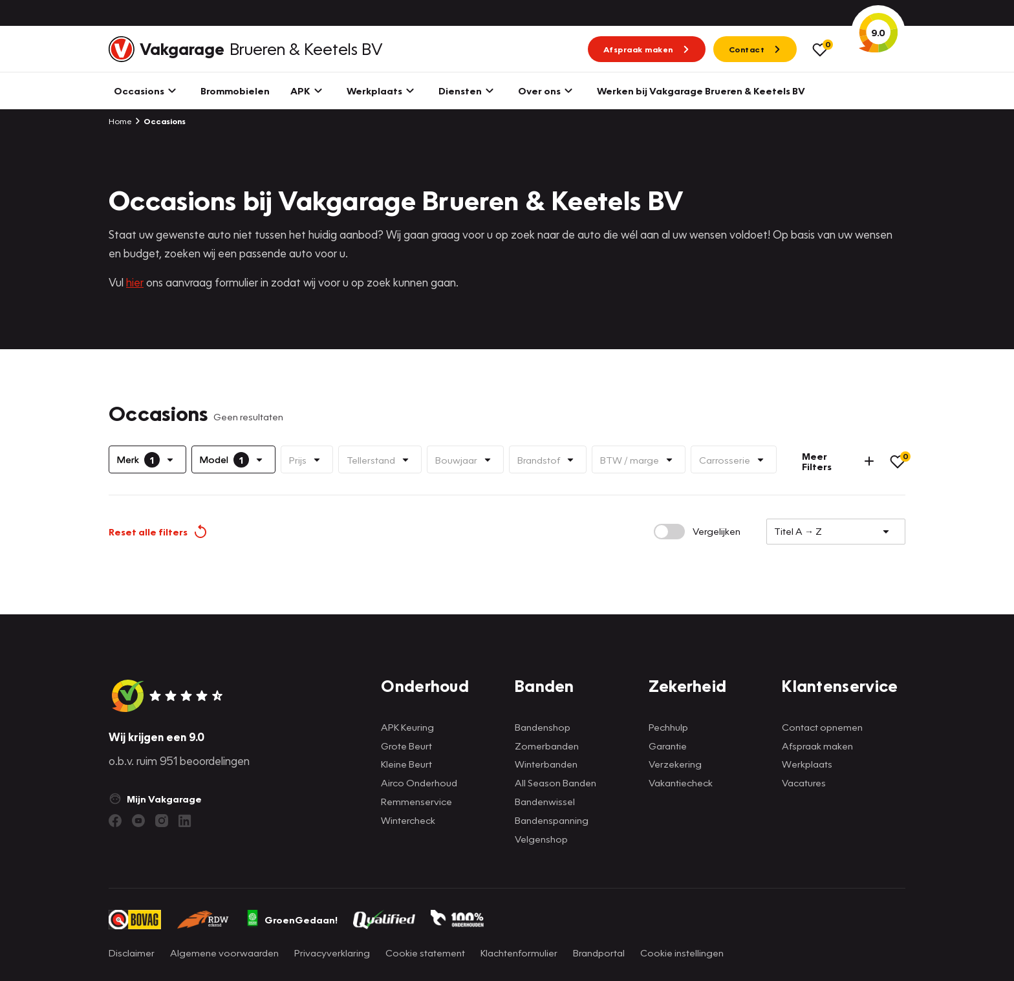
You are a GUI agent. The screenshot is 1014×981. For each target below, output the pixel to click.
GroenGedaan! (292, 919)
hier (135, 282)
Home (120, 121)
